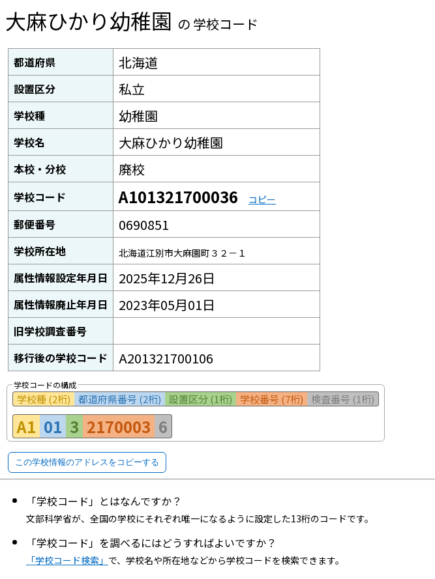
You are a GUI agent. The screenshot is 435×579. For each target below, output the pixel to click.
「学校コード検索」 (67, 560)
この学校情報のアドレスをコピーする (87, 462)
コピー (262, 199)
